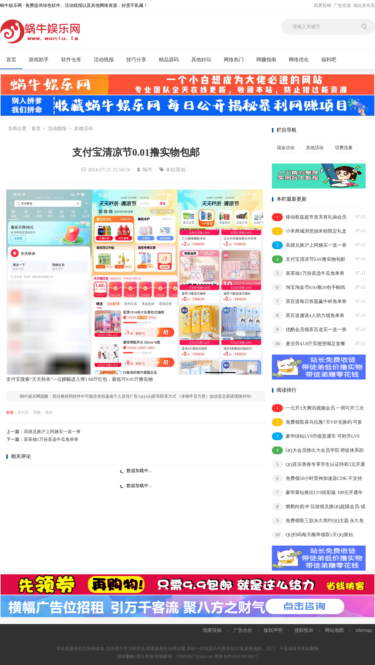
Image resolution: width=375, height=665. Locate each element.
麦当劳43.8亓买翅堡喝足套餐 (308, 344)
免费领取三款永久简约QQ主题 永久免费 (318, 521)
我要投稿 (322, 5)
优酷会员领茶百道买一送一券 (309, 330)
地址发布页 (364, 5)
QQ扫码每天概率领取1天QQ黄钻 (312, 535)
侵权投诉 (303, 630)
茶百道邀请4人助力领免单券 (308, 316)
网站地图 (334, 630)
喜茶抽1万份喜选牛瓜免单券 (51, 439)
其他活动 (83, 128)
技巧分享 (139, 60)
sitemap (363, 630)
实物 (37, 412)
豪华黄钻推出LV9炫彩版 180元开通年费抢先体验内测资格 (317, 493)
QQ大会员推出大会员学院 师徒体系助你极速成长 (318, 450)
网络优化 (301, 60)
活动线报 (106, 60)
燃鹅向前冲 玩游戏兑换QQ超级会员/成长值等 (318, 507)
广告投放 (342, 5)
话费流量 (343, 147)
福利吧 (331, 60)
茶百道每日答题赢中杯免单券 (309, 301)
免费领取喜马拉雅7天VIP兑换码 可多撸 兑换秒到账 (317, 422)
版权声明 (273, 630)
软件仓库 (74, 60)
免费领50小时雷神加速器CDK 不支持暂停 (317, 479)
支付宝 (23, 412)
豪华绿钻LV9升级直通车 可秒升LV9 (315, 436)
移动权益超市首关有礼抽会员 (309, 217)
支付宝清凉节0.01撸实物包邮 (308, 259)
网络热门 (236, 60)
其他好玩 (204, 60)
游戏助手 (41, 60)
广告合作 (242, 630)
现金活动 (285, 147)
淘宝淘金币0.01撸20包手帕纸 (308, 287)
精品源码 (171, 60)
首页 (11, 59)
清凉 (48, 412)
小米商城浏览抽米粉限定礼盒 (309, 231)
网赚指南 (269, 60)
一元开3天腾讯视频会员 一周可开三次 (318, 408)
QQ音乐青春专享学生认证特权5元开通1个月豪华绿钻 (318, 465)
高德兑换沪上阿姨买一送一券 (52, 431)
